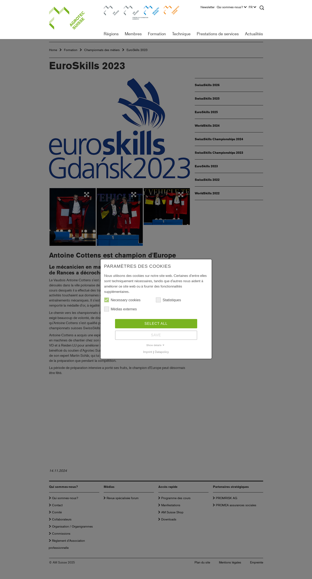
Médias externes (120, 309)
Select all (156, 323)
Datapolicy (162, 352)
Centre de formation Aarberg (129, 12)
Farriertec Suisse (169, 10)
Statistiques (168, 299)
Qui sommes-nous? (231, 7)
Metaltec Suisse (149, 10)
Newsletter (208, 7)
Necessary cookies (122, 299)
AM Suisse (110, 7)
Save (156, 335)
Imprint (147, 352)
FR (252, 7)
